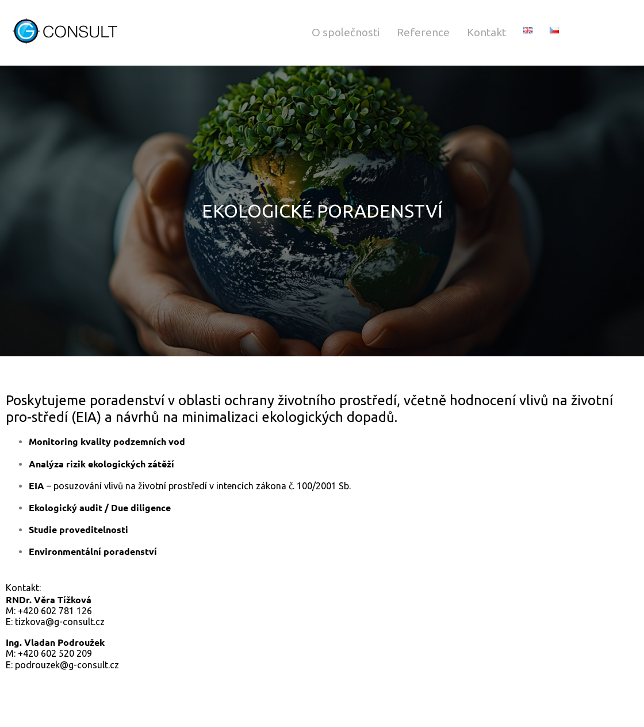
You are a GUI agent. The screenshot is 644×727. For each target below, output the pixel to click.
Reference (423, 32)
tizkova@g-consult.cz (60, 621)
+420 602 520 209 (55, 653)
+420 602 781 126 (55, 611)
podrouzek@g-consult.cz (67, 665)
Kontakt (486, 32)
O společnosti (345, 32)
